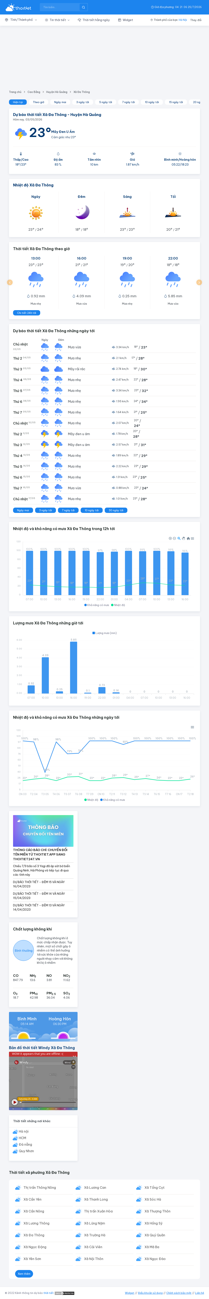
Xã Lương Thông (37, 1224)
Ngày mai (60, 102)
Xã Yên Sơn (32, 1260)
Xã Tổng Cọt (155, 1188)
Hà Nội (183, 19)
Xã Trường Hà (95, 1236)
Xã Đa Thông (81, 92)
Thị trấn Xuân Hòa (98, 1212)
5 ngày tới (105, 102)
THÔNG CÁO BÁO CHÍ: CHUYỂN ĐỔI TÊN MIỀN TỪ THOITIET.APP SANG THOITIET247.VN (40, 854)
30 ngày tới (116, 510)
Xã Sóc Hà (153, 1200)
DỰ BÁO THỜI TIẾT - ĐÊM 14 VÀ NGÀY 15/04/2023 (39, 896)
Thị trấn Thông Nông (40, 1188)
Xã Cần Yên (33, 1200)
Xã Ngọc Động (35, 1248)
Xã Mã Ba (152, 1248)
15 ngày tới (176, 102)
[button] (23, 20)
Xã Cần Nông (34, 1212)
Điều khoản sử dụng (150, 1293)
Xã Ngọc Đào (155, 1260)
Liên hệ (199, 1293)
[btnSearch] (83, 7)
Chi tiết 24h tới (26, 312)
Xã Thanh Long (96, 1200)
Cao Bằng (34, 92)
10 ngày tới (152, 102)
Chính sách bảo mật (178, 1293)
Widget (129, 1293)
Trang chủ (15, 92)
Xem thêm (24, 1275)
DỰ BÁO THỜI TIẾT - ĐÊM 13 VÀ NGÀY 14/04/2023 (39, 907)
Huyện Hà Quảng (56, 92)
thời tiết (48, 1293)
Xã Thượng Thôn (158, 1212)
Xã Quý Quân (155, 1236)
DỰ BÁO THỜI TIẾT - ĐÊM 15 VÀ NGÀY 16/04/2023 (39, 884)
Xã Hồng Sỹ (154, 1224)
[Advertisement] (104, 56)
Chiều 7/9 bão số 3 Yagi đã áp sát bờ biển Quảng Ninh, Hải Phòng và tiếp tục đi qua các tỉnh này (41, 870)
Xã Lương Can (95, 1188)
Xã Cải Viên (93, 1248)
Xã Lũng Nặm (94, 1224)
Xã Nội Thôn (93, 1260)
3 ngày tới (82, 102)
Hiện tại (18, 102)
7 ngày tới (128, 102)
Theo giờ (38, 102)
